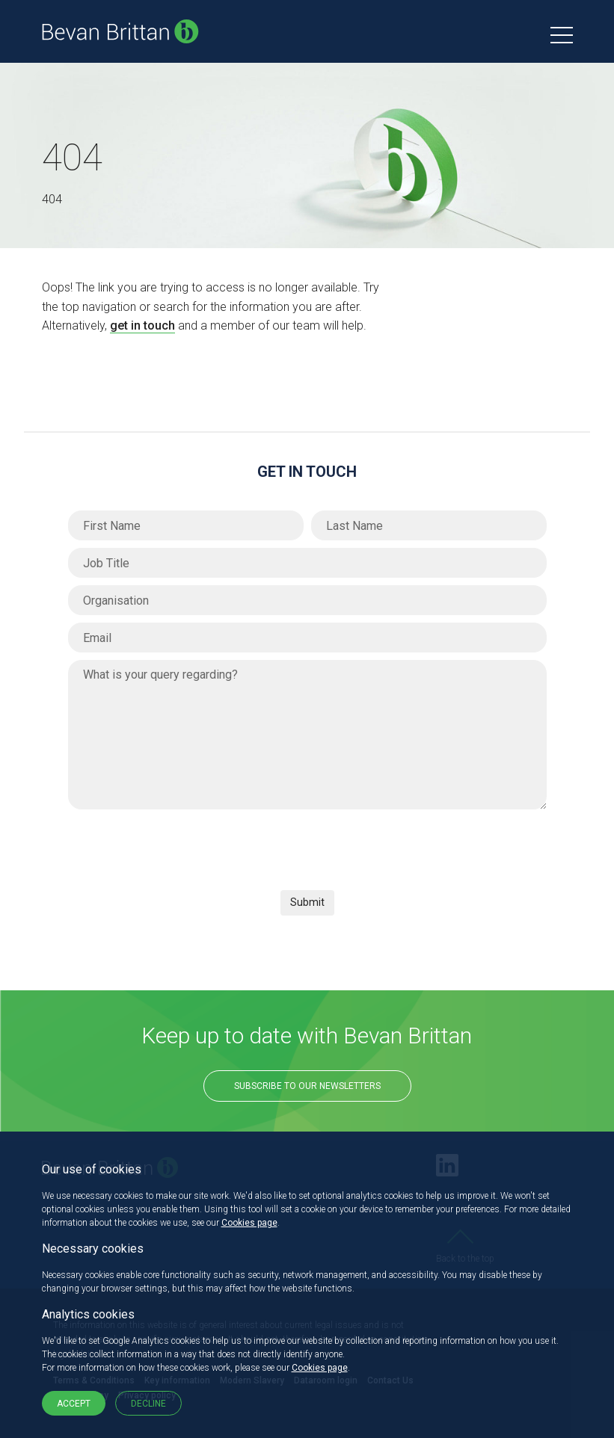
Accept (73, 1403)
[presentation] (181, 846)
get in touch (142, 325)
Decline (148, 1403)
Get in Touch (307, 472)
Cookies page (249, 1223)
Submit (307, 902)
